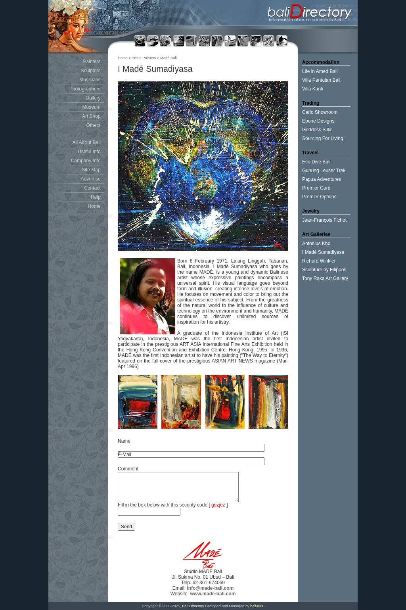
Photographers (85, 89)
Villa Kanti (312, 89)
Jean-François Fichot (324, 220)
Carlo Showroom (319, 112)
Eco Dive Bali (316, 162)
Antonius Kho (316, 243)
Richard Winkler (319, 261)
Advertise (91, 179)
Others (93, 125)
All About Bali (87, 142)
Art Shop (91, 116)
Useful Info (89, 151)
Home (94, 206)
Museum (91, 107)
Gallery (93, 98)
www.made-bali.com (213, 594)
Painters (92, 61)
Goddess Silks (317, 129)
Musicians (89, 79)
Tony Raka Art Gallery (325, 278)
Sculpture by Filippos (324, 269)
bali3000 (257, 606)
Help (96, 197)
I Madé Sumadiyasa (323, 252)
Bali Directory (193, 606)
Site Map (91, 170)
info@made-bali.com (210, 588)
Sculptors (91, 70)
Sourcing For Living (322, 138)
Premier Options (319, 196)
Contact (92, 188)
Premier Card (316, 188)
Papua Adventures (321, 179)
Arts (135, 58)
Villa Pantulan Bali (321, 80)
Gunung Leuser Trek (323, 170)
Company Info (86, 160)
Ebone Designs (318, 121)
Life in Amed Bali (319, 71)
